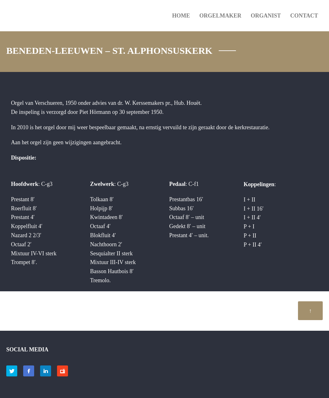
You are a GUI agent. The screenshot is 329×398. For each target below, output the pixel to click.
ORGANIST (266, 16)
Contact (304, 16)
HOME (181, 16)
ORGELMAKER (220, 16)
